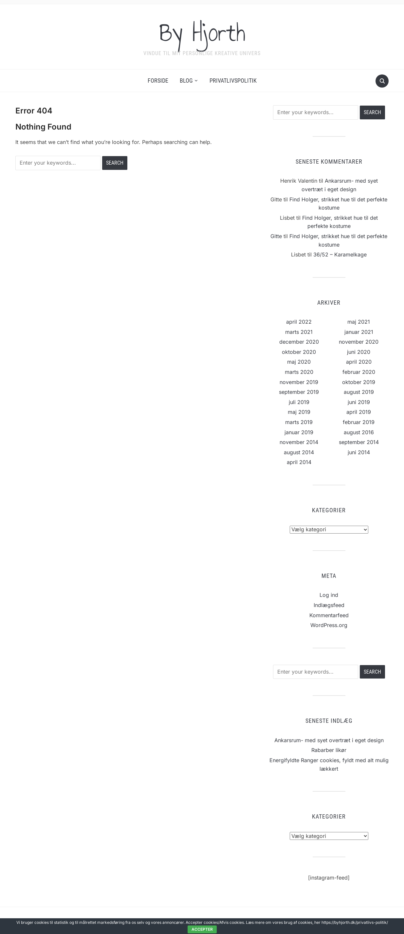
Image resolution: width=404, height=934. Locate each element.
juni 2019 (359, 402)
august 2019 (359, 392)
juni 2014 (359, 452)
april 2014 (299, 462)
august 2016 (359, 432)
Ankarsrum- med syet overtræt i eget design (329, 740)
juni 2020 (358, 352)
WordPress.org (328, 625)
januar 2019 (299, 432)
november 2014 (299, 442)
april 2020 (359, 361)
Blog (186, 80)
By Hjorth (202, 32)
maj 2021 (358, 321)
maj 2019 (299, 412)
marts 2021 (299, 332)
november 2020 (358, 341)
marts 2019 (299, 422)
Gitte (276, 236)
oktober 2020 (299, 352)
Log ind (329, 595)
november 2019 (299, 382)
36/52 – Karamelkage (340, 254)
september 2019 (299, 392)
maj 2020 (299, 361)
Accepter (202, 929)
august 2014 (299, 452)
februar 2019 (359, 422)
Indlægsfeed (329, 605)
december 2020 (299, 341)
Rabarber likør (328, 750)
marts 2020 (299, 372)
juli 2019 (299, 402)
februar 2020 (358, 372)
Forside (158, 80)
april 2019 (358, 412)
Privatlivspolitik (233, 80)
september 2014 (359, 442)
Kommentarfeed (329, 615)
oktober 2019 (358, 382)
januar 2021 (358, 332)
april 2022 (299, 321)
